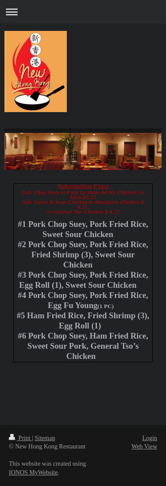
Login (150, 438)
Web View (144, 446)
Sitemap (45, 438)
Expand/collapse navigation (83, 11)
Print (20, 438)
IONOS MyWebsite (33, 472)
